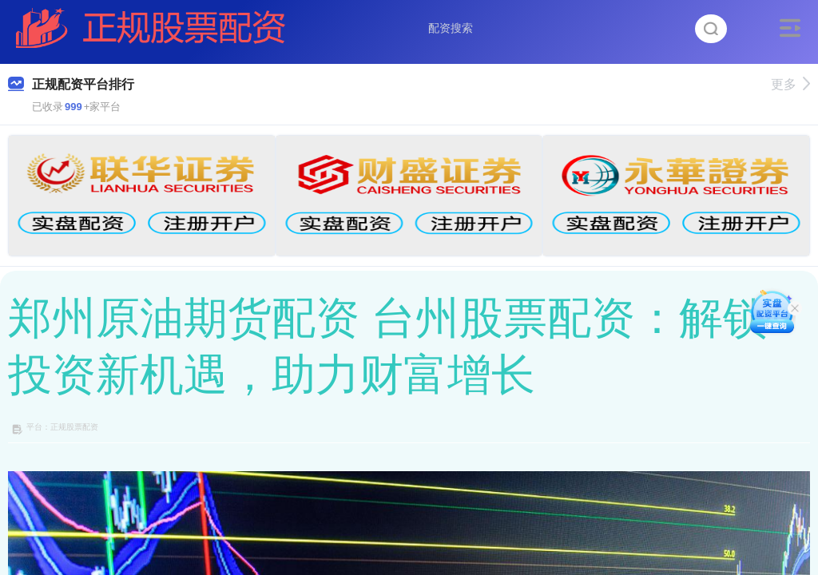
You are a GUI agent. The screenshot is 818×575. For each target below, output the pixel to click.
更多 (790, 84)
